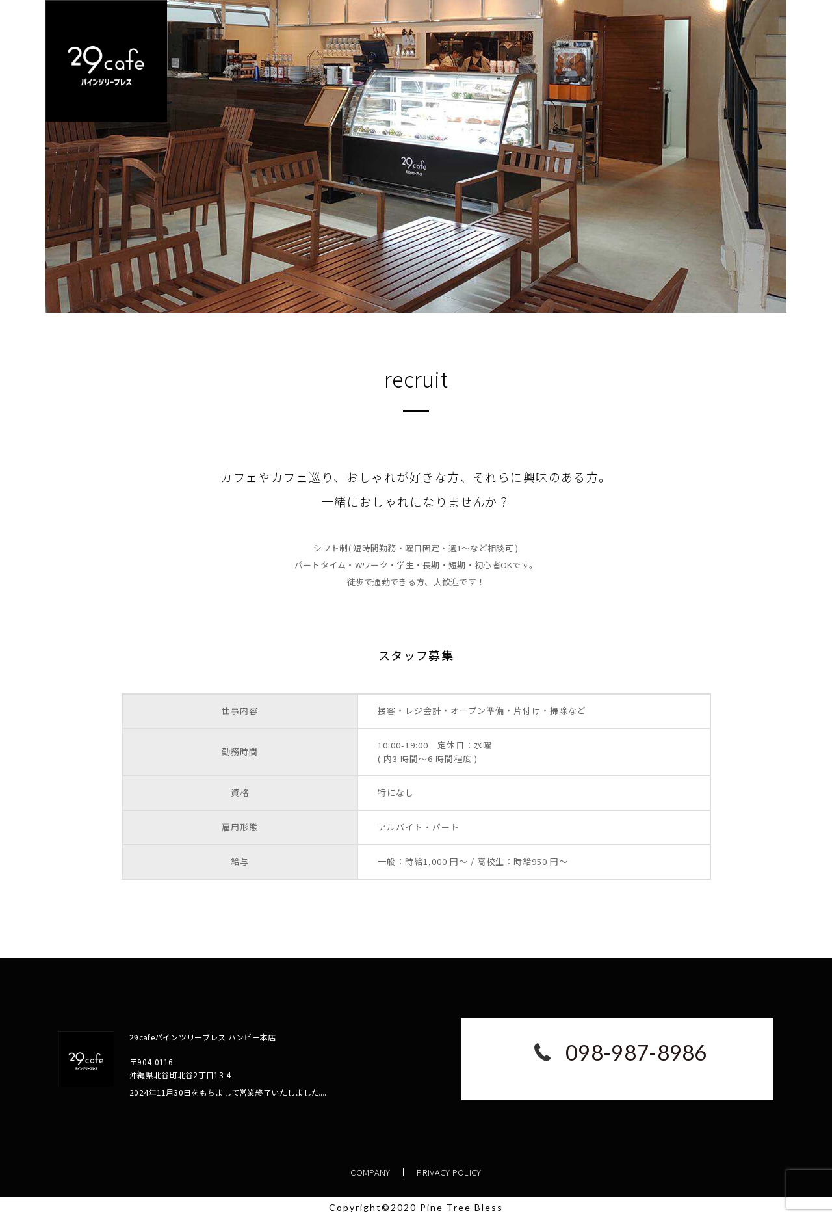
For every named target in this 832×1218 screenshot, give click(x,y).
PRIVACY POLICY (449, 1172)
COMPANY (371, 1172)
